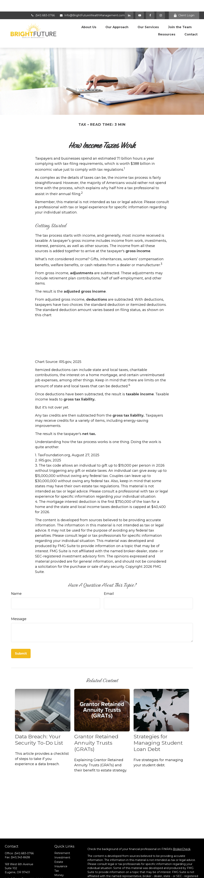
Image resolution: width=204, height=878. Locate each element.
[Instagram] (27, 869)
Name (16, 574)
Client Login (184, 4)
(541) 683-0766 (43, 4)
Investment (62, 838)
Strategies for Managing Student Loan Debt (158, 723)
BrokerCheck (181, 829)
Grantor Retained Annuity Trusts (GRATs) (96, 723)
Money (59, 855)
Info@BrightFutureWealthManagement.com (92, 4)
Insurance (60, 847)
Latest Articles (63, 864)
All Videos (60, 869)
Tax (56, 851)
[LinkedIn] (129, 4)
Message (18, 599)
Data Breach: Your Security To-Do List (39, 720)
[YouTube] (139, 4)
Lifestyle (60, 860)
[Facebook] (150, 4)
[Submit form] (21, 634)
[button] (89, 14)
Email (109, 574)
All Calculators (63, 873)
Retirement (62, 833)
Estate (58, 842)
